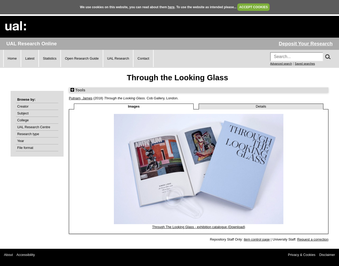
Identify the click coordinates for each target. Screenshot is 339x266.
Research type (28, 134)
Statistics (49, 58)
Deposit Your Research (306, 43)
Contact (143, 58)
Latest (29, 58)
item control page (257, 239)
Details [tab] (261, 106)
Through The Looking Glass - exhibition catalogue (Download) (198, 227)
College (23, 120)
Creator (23, 106)
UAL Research (118, 58)
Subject (23, 113)
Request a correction (312, 239)
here (171, 7)
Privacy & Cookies (301, 255)
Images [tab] (134, 106)
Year (20, 141)
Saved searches (305, 63)
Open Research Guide (82, 58)
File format (25, 148)
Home (12, 58)
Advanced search (281, 63)
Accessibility (25, 255)
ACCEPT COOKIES (253, 7)
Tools (77, 90)
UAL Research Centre (33, 127)
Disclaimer (327, 255)
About (8, 255)
